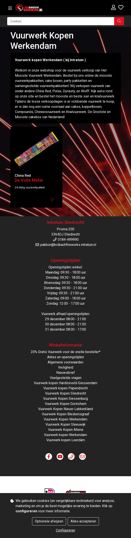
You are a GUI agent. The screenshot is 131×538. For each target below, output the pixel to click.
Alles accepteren (83, 521)
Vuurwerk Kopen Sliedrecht (65, 393)
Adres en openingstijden (65, 357)
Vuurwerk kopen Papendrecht (65, 388)
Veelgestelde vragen (65, 378)
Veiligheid (65, 367)
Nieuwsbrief (65, 373)
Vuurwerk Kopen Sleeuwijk (65, 424)
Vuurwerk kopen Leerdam (65, 440)
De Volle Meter (29, 180)
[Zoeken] (60, 21)
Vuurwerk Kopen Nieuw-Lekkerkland (65, 409)
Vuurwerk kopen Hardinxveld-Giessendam (65, 383)
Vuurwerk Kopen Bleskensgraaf (65, 414)
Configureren (65, 530)
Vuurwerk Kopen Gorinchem (65, 404)
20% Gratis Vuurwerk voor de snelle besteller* (65, 352)
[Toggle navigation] (10, 8)
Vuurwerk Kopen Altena (65, 430)
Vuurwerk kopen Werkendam (65, 435)
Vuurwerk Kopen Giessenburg (65, 398)
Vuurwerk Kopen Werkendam (65, 419)
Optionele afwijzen (49, 521)
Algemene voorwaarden (65, 362)
